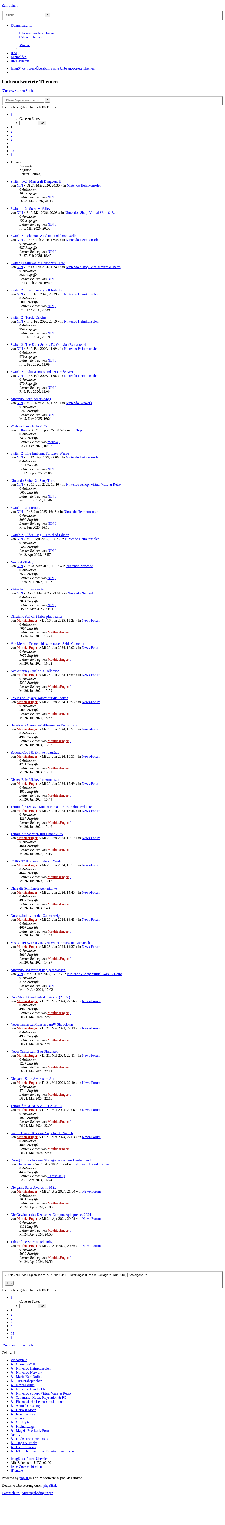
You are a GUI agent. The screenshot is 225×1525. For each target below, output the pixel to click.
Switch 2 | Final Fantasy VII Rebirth (36, 290)
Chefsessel (24, 1164)
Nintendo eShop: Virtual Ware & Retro (92, 212)
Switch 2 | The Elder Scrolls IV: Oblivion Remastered (48, 344)
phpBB (24, 1478)
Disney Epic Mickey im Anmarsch (35, 779)
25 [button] (12, 151)
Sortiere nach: (79, 1275)
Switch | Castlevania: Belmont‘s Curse (38, 263)
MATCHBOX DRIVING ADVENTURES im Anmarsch (50, 943)
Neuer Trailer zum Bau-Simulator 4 (36, 1051)
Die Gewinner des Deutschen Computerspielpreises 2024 (51, 1214)
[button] (11, 114)
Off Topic (77, 430)
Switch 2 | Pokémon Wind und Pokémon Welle (43, 236)
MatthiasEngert (27, 620)
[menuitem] (37, 33)
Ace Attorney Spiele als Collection (35, 671)
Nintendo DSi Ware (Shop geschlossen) (38, 970)
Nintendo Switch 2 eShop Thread (34, 480)
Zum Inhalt (10, 5)
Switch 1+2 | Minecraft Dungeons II (36, 181)
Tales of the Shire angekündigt (32, 1242)
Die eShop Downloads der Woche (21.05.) (40, 997)
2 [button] (11, 131)
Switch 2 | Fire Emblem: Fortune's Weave (40, 453)
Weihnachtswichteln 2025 (29, 426)
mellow (22, 430)
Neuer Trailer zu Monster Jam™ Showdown (42, 1024)
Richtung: (130, 1275)
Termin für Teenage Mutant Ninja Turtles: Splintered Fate (51, 807)
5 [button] (11, 143)
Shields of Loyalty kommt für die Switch (39, 698)
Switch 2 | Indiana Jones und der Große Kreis (42, 372)
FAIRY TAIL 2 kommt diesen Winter (37, 861)
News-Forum (91, 620)
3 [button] (11, 135)
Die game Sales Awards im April (33, 1079)
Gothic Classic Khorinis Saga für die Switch (42, 1133)
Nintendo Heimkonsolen (84, 185)
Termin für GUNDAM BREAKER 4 (36, 1106)
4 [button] (11, 139)
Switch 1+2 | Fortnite (25, 508)
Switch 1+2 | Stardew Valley (31, 208)
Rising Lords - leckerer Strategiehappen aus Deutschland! (51, 1160)
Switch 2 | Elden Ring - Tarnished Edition (40, 535)
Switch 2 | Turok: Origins (28, 317)
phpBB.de (50, 1485)
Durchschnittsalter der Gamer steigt (36, 915)
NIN (20, 185)
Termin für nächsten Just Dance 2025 (37, 834)
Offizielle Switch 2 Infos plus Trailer (36, 616)
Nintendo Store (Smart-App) (31, 399)
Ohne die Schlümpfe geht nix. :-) (34, 888)
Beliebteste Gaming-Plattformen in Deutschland (44, 725)
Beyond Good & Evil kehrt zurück (35, 752)
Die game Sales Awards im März (34, 1187)
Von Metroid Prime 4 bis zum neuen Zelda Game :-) (47, 644)
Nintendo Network (79, 403)
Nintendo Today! (22, 562)
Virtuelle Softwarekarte (27, 589)
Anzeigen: (25, 1275)
